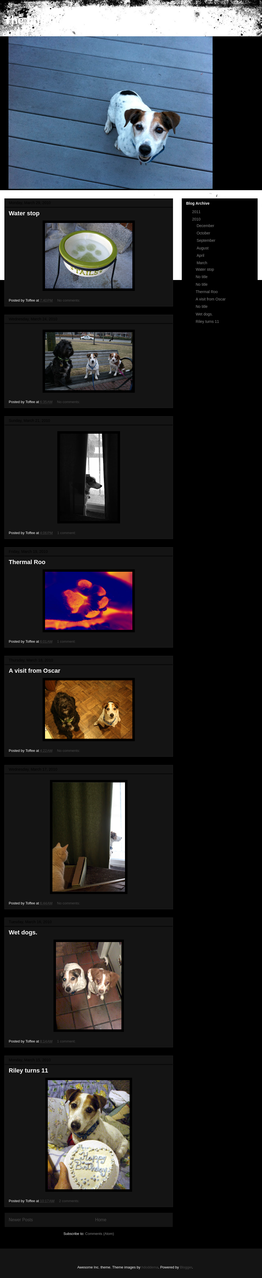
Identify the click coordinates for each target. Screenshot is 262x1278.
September (206, 240)
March (202, 263)
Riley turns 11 (28, 1070)
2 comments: (69, 1201)
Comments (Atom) (99, 1234)
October (203, 233)
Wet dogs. (23, 932)
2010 (197, 219)
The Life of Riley (46, 20)
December (205, 226)
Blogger (186, 1267)
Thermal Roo (27, 562)
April (200, 255)
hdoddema (149, 1267)
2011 (197, 212)
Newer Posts (21, 1219)
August (202, 248)
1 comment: (67, 533)
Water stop (24, 213)
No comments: (69, 300)
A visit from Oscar (34, 670)
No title (202, 277)
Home (100, 1219)
